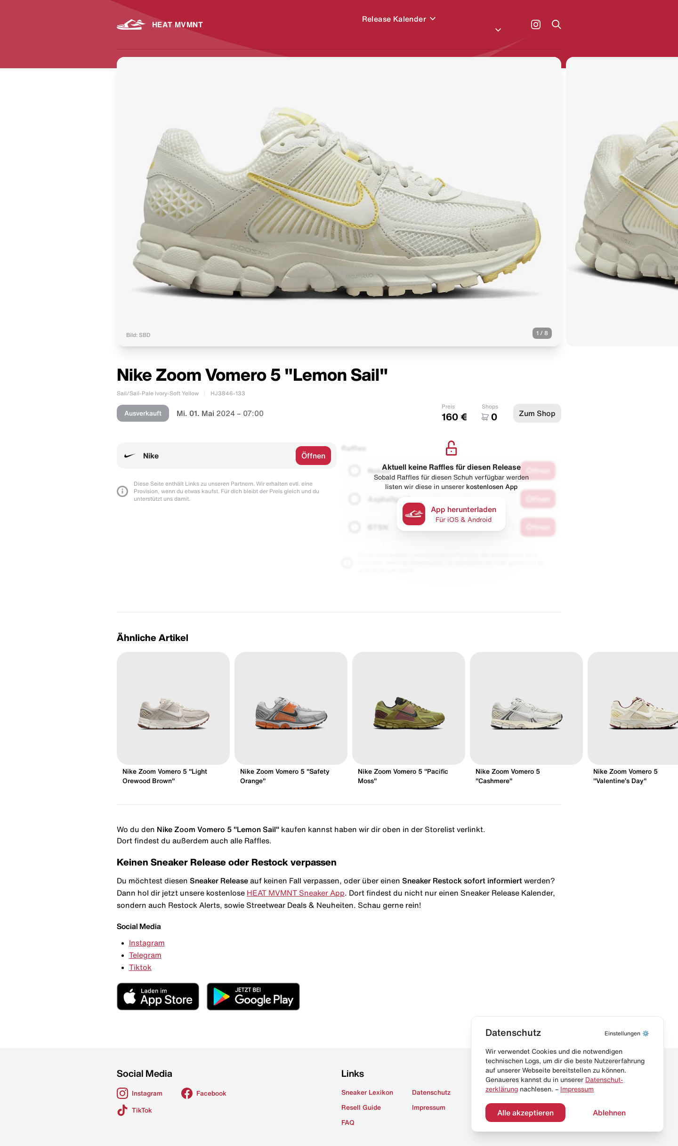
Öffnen (313, 444)
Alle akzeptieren (525, 1112)
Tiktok (140, 956)
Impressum (577, 1089)
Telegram (145, 943)
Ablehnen (609, 1112)
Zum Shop (537, 402)
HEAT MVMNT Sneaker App (296, 881)
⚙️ (627, 1033)
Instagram (147, 931)
